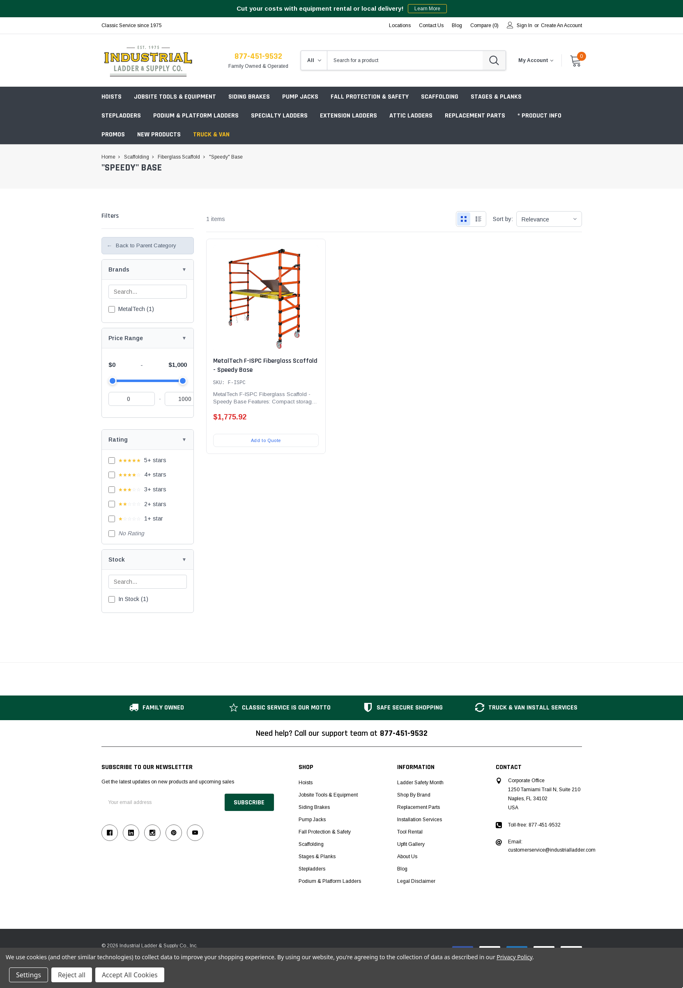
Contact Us (431, 25)
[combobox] (405, 60)
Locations (400, 25)
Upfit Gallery (411, 844)
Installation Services (419, 819)
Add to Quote (266, 440)
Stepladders (121, 115)
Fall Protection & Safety (370, 96)
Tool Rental (410, 832)
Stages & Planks (496, 96)
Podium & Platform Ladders (196, 115)
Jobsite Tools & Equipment (175, 96)
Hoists (111, 96)
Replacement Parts (475, 115)
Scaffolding (439, 96)
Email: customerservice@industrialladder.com (552, 846)
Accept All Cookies (130, 974)
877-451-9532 (258, 56)
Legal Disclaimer (416, 881)
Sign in (524, 25)
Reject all (71, 974)
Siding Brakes (249, 96)
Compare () (484, 25)
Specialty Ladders (279, 115)
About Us (407, 856)
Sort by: (503, 219)
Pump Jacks (300, 96)
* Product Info (539, 115)
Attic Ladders (410, 115)
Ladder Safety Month (420, 782)
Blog (402, 869)
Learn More (427, 9)
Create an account (561, 25)
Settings (28, 974)
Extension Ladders (348, 115)
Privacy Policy (514, 957)
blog (457, 25)
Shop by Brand (413, 795)
